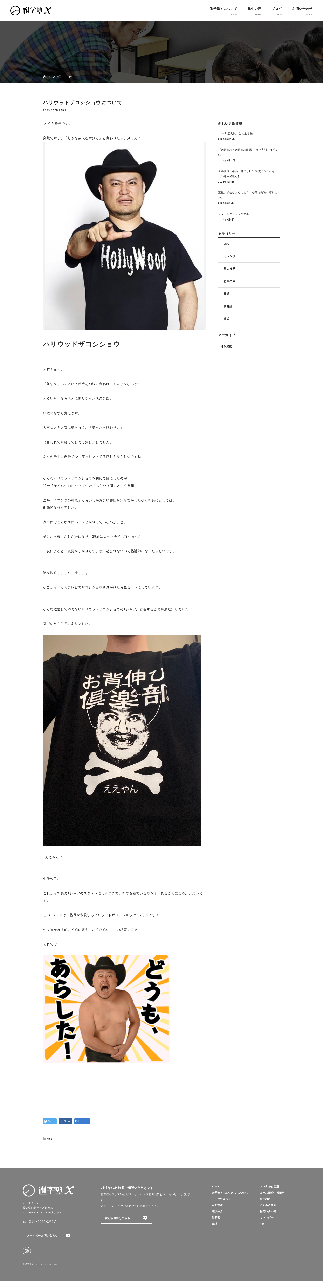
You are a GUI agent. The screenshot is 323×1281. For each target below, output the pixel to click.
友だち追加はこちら (117, 1218)
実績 (226, 293)
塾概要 (216, 1217)
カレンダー (231, 256)
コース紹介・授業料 (272, 1192)
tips (64, 109)
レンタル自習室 (269, 1186)
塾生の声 (254, 9)
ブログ (277, 9)
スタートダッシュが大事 (233, 214)
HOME (216, 1186)
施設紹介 (217, 1211)
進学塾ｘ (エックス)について (230, 1192)
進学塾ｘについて (223, 9)
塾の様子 (230, 268)
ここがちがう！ (221, 1198)
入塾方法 (217, 1205)
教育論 (228, 306)
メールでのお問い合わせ (42, 1235)
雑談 (226, 319)
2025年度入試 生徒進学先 (235, 133)
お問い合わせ (302, 9)
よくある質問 (268, 1205)
